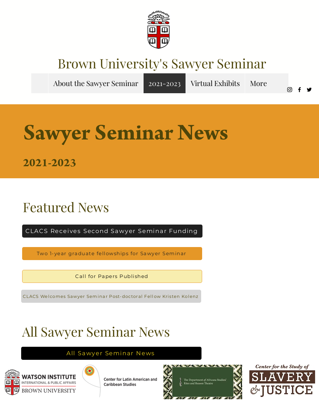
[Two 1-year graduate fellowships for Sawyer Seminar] (112, 253)
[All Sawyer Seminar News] (111, 353)
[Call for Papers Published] (112, 276)
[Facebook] (299, 89)
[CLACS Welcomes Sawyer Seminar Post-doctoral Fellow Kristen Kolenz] (111, 296)
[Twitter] (309, 89)
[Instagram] (289, 89)
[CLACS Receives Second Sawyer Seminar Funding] (112, 231)
